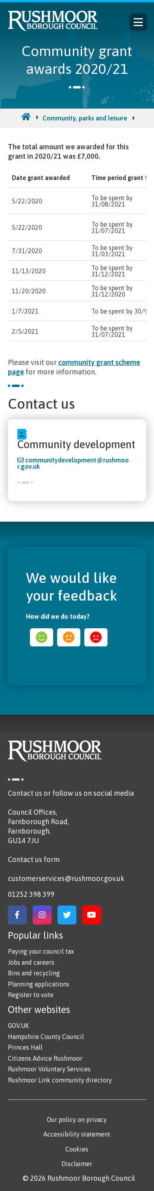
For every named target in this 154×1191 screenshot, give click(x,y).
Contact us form (34, 859)
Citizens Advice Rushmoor (45, 1058)
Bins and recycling (34, 973)
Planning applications (38, 984)
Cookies (76, 1149)
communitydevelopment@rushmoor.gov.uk (73, 463)
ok (68, 637)
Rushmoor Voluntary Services (49, 1069)
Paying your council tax (41, 951)
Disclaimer (76, 1163)
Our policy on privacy (77, 1119)
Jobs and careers (31, 962)
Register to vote (31, 994)
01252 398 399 (31, 894)
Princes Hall (25, 1047)
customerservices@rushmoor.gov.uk (66, 878)
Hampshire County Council (46, 1036)
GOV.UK (18, 1025)
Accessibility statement (76, 1134)
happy (41, 637)
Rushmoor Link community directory (60, 1080)
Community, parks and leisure (85, 118)
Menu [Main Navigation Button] (138, 22)
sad (96, 637)
